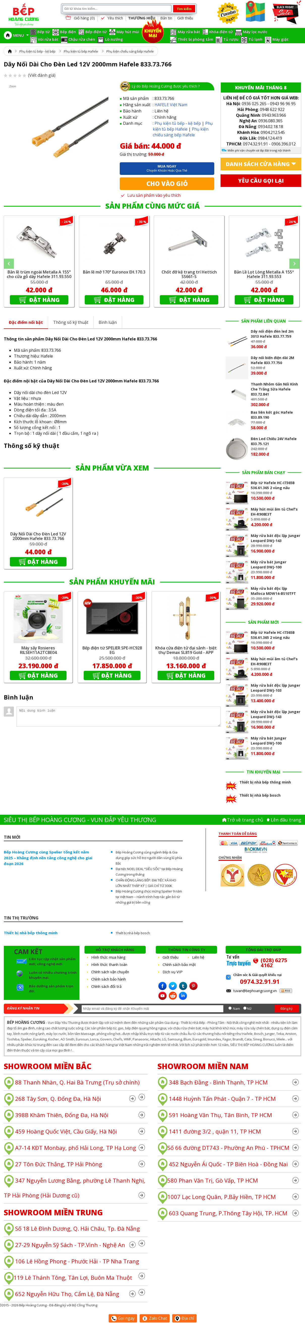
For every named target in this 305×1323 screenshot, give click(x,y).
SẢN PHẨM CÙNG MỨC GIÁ (152, 206)
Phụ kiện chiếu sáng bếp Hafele (130, 51)
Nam (236, 1008)
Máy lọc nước (255, 31)
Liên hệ (198, 957)
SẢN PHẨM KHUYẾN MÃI (112, 582)
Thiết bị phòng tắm (195, 39)
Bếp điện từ (96, 31)
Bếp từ (43, 31)
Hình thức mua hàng (108, 957)
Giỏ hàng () (80, 18)
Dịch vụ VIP (172, 971)
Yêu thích (111, 18)
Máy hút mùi (127, 31)
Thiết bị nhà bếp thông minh (30, 932)
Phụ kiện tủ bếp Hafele (81, 51)
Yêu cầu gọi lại (261, 180)
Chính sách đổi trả (106, 986)
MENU (21, 35)
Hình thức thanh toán (109, 964)
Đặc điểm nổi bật (26, 322)
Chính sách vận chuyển (110, 971)
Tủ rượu (230, 39)
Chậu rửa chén (82, 39)
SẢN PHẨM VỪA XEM (112, 468)
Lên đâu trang (286, 820)
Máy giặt (280, 39)
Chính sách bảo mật (179, 964)
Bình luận (108, 322)
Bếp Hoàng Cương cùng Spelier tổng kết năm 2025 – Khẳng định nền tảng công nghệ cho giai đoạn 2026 (48, 857)
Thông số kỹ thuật (70, 322)
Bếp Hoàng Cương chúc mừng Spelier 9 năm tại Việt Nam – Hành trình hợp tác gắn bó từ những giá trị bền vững (149, 897)
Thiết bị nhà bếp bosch (133, 933)
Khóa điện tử (221, 31)
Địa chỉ (184, 1318)
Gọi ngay (123, 1318)
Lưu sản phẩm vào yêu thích (150, 195)
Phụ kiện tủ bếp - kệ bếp (37, 51)
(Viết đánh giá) (29, 75)
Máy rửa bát (189, 31)
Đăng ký (287, 1008)
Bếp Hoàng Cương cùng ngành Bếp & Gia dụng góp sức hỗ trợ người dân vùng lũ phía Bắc (149, 858)
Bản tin (166, 17)
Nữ (249, 1008)
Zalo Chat (154, 1318)
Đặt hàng (44, 299)
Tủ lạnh (255, 39)
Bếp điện (68, 31)
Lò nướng (114, 39)
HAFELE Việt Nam (171, 104)
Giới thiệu (185, 17)
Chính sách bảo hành (108, 979)
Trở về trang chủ (245, 820)
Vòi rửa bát (48, 39)
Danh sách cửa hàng (258, 164)
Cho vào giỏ (167, 183)
